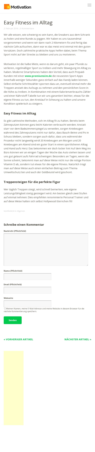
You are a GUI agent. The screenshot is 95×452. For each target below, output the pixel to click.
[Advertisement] (14, 388)
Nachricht (15, 231)
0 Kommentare (27, 28)
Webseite (8, 298)
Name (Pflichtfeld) (13, 270)
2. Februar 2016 (11, 28)
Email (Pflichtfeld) (13, 284)
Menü (89, 5)
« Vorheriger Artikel (18, 339)
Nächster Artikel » (77, 339)
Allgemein (21, 211)
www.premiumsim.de (38, 76)
